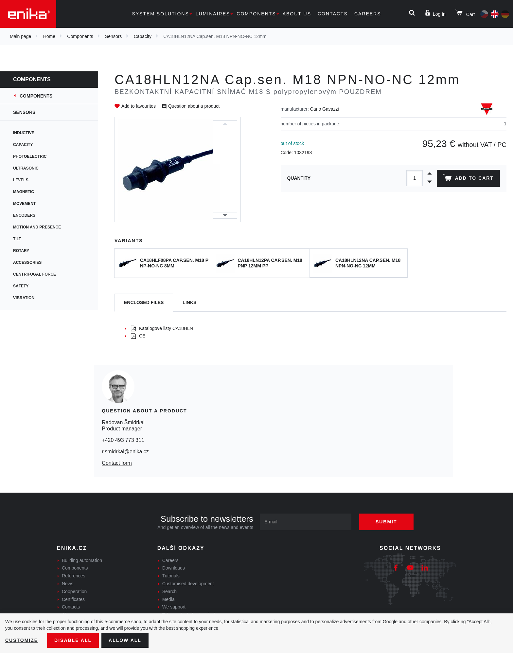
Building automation (82, 560)
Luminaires (213, 13)
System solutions (160, 13)
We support (174, 606)
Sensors (113, 36)
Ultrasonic (26, 168)
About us (297, 13)
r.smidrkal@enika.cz (125, 451)
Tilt (17, 239)
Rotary (21, 250)
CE (138, 335)
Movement (24, 203)
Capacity (142, 36)
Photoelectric (29, 156)
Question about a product (194, 106)
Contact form (117, 463)
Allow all (125, 640)
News (67, 583)
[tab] (144, 303)
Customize (21, 640)
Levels (20, 180)
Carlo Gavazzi (324, 109)
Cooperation (74, 591)
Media (168, 599)
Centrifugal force (34, 274)
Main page (20, 36)
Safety (20, 286)
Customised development (188, 583)
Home (49, 36)
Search (169, 591)
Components (256, 13)
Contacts (333, 13)
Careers (367, 13)
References (73, 575)
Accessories (27, 262)
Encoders (24, 215)
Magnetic (23, 192)
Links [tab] (189, 302)
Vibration (23, 298)
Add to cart (468, 179)
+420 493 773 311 (123, 440)
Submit (386, 521)
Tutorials (171, 575)
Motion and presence (37, 227)
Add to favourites (138, 106)
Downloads (173, 568)
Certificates (73, 599)
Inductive (23, 133)
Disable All (73, 640)
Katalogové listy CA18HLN (162, 328)
